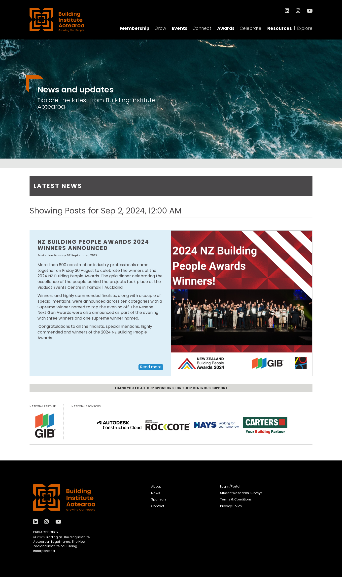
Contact (157, 506)
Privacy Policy (45, 532)
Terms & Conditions (236, 499)
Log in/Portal (230, 486)
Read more (151, 367)
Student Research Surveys (241, 493)
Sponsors (159, 499)
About (156, 486)
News (155, 493)
